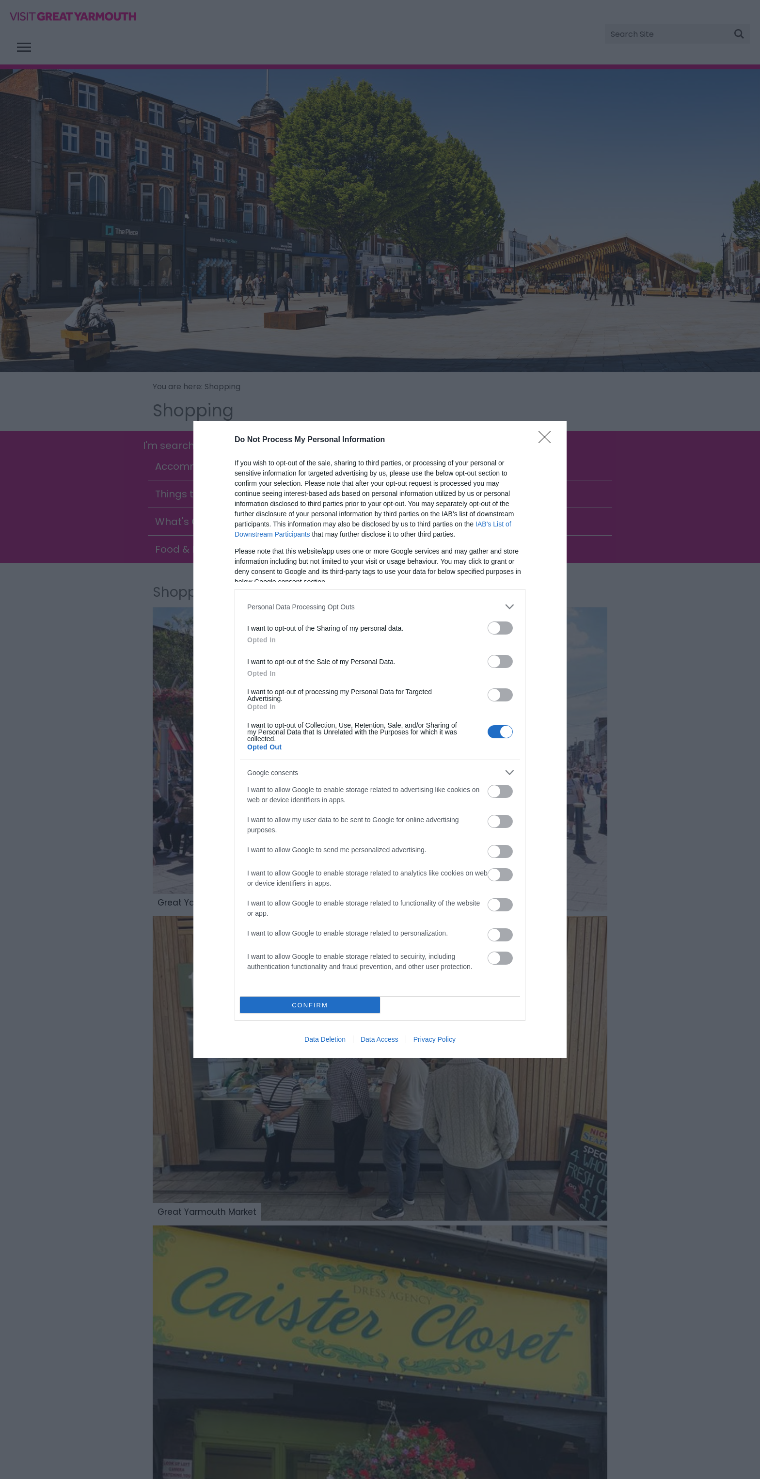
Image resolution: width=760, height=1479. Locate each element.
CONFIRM (310, 1005)
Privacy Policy (434, 1039)
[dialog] (380, 739)
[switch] (500, 628)
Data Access (379, 1039)
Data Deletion (325, 1039)
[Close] (547, 440)
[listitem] (380, 607)
